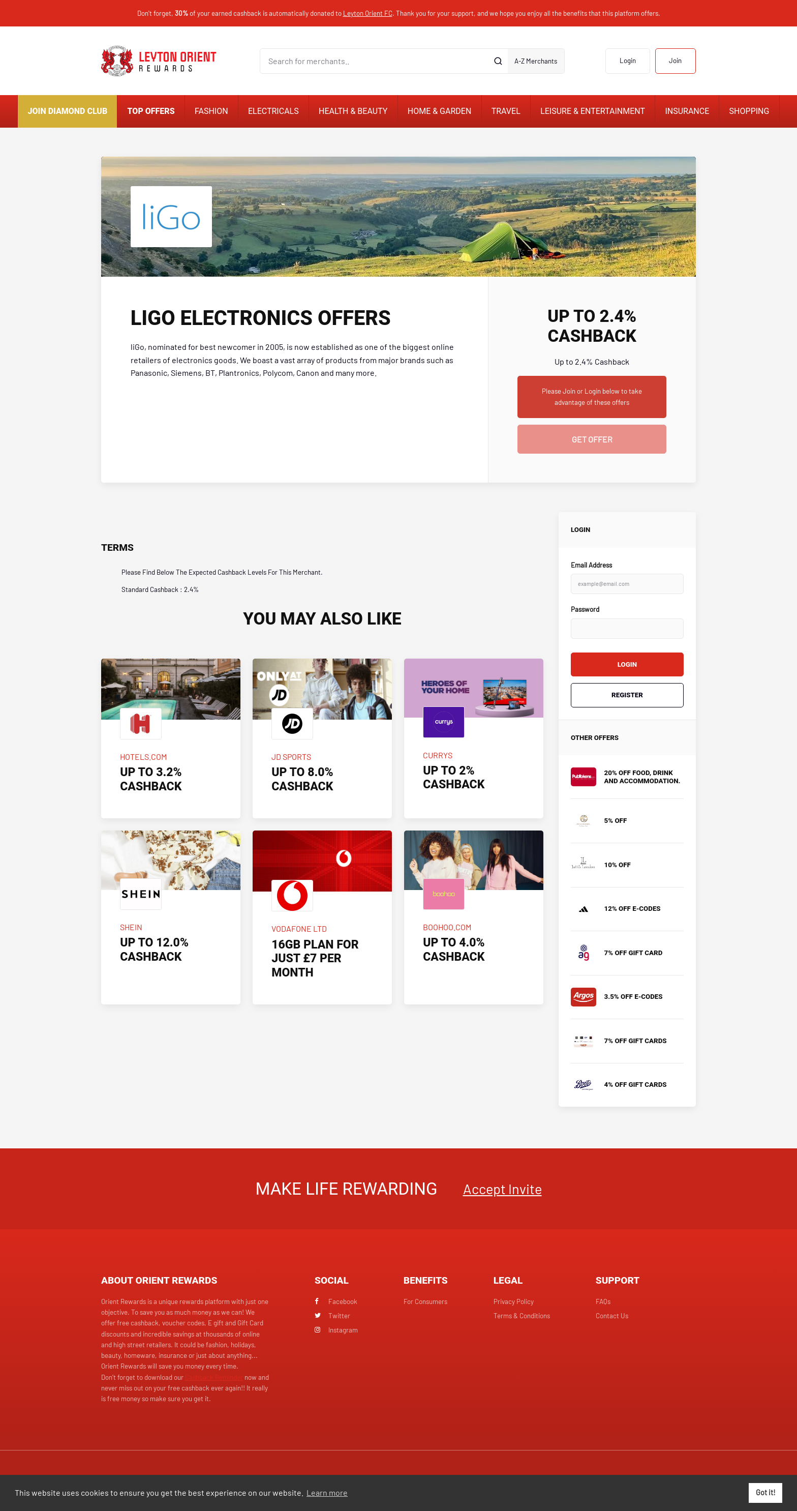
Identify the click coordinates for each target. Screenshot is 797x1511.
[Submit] (498, 61)
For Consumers (425, 1301)
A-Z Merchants (535, 61)
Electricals (273, 111)
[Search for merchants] (374, 61)
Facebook (336, 1301)
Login (628, 60)
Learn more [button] (327, 1492)
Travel (506, 111)
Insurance (687, 111)
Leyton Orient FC (367, 13)
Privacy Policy (514, 1301)
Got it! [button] (766, 1492)
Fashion (211, 111)
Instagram (336, 1330)
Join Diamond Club (68, 111)
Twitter (332, 1316)
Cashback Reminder (214, 1377)
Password (585, 609)
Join (675, 60)
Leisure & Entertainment (592, 111)
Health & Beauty (353, 111)
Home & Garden (440, 111)
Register (627, 695)
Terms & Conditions (522, 1316)
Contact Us (612, 1316)
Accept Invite (502, 1188)
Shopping (749, 111)
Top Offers (151, 111)
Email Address (591, 565)
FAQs (603, 1301)
